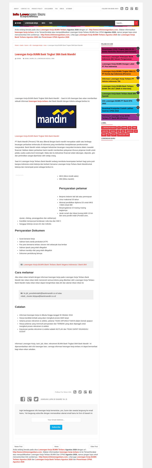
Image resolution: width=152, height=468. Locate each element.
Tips (50, 23)
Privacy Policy (37, 8)
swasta (130, 131)
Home (18, 23)
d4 (136, 131)
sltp (114, 134)
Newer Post (18, 446)
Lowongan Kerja (31, 23)
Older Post (94, 446)
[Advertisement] (36, 78)
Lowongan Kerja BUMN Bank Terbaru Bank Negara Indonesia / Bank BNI (55, 264)
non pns (105, 131)
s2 (118, 131)
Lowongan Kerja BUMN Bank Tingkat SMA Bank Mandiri (37, 136)
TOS (56, 8)
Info (43, 23)
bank (27, 58)
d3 (35, 58)
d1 (109, 134)
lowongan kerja (43, 58)
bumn (32, 58)
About (16, 8)
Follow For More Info (110, 8)
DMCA (62, 8)
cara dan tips (123, 134)
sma (52, 58)
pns (122, 131)
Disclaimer (49, 8)
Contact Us (25, 8)
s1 (119, 127)
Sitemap (69, 8)
